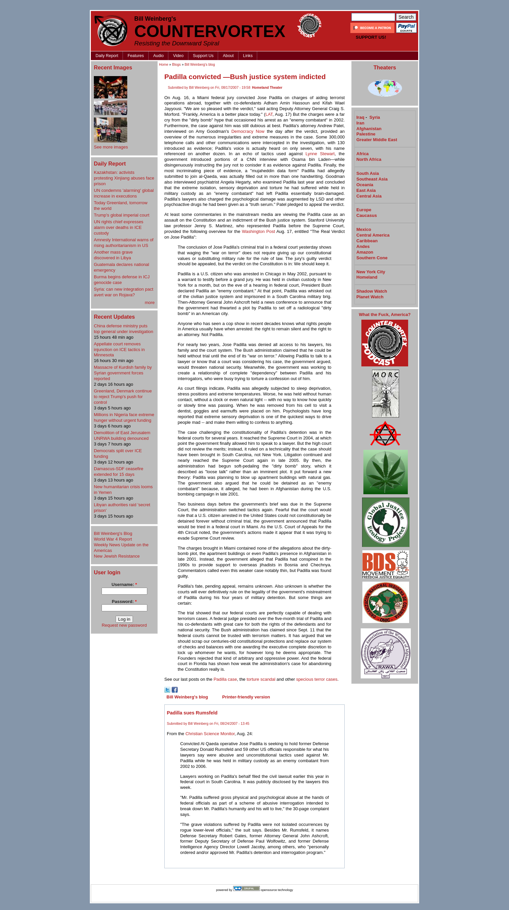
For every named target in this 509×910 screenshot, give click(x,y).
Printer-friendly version (246, 696)
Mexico (363, 229)
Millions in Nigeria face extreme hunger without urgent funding (124, 417)
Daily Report (107, 55)
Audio (158, 55)
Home (163, 64)
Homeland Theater (267, 87)
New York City (370, 271)
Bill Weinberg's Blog (113, 533)
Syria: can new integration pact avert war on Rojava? (123, 292)
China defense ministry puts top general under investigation (123, 328)
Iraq (360, 117)
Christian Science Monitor (209, 733)
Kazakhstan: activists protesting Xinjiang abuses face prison (124, 178)
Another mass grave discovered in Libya (113, 255)
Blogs (176, 64)
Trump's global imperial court (121, 215)
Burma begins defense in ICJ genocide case (122, 279)
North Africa (368, 159)
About (228, 55)
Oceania (364, 184)
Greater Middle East (376, 139)
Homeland (366, 277)
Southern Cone (371, 257)
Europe (363, 209)
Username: (124, 584)
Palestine (365, 133)
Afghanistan (368, 128)
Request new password (124, 625)
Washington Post (258, 231)
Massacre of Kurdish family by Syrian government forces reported (123, 373)
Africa (362, 153)
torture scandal (260, 679)
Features (136, 55)
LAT (269, 114)
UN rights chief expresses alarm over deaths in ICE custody (118, 227)
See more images (111, 146)
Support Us (203, 55)
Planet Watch (369, 296)
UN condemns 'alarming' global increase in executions (124, 193)
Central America (372, 235)
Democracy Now (248, 131)
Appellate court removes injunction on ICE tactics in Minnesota (119, 349)
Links (248, 55)
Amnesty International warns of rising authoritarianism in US (123, 242)
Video (178, 55)
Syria (374, 117)
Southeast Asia (371, 179)
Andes (363, 246)
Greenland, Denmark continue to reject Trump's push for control (123, 396)
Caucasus (366, 215)
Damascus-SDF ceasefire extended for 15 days (118, 471)
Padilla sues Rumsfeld (192, 712)
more (150, 302)
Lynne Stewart (320, 153)
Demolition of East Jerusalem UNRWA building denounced (122, 435)
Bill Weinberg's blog (200, 64)
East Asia (366, 190)
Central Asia (368, 196)
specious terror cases (317, 679)
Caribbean (367, 240)
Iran (360, 122)
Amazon (364, 252)
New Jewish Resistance (117, 556)
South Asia (367, 173)
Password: (124, 601)
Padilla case (225, 679)
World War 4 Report (113, 539)
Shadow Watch (371, 291)
